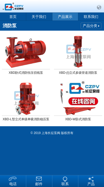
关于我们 (39, 17)
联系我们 (91, 17)
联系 (65, 184)
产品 (91, 184)
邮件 (39, 184)
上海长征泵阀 (50, 133)
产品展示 (65, 17)
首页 (13, 17)
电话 (13, 184)
